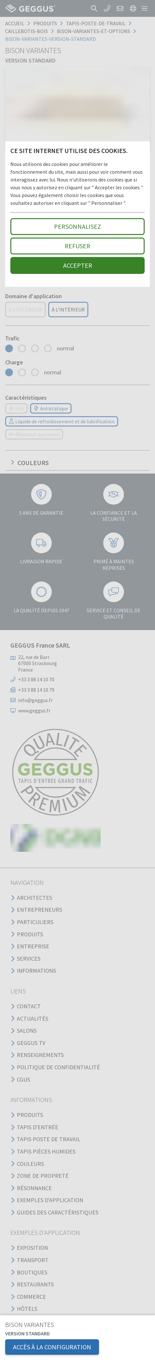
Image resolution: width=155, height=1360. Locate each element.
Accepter (77, 265)
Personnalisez (77, 226)
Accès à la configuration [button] (52, 1347)
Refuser (77, 246)
